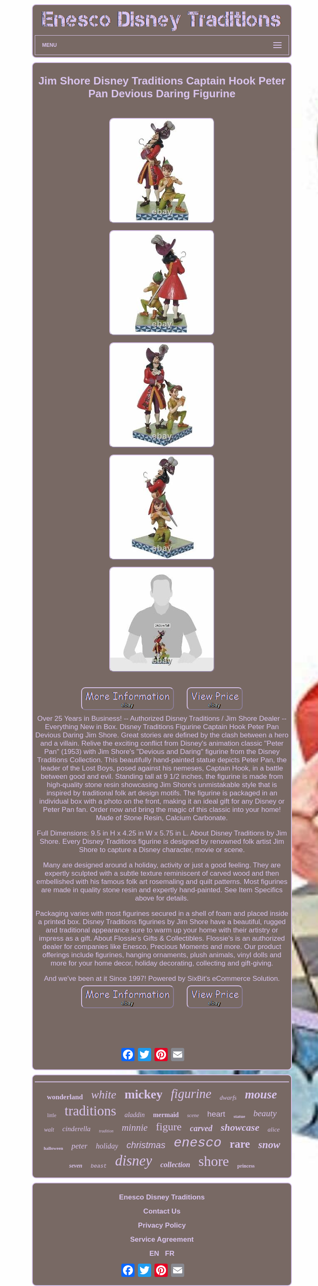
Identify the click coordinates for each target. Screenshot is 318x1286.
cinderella (77, 1129)
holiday (107, 1146)
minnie (135, 1127)
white (103, 1094)
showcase (240, 1127)
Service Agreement (161, 1239)
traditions (90, 1110)
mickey (144, 1094)
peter (79, 1146)
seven (75, 1166)
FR (170, 1253)
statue (239, 1116)
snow (269, 1144)
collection (175, 1165)
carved (201, 1128)
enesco (198, 1143)
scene (193, 1115)
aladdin (135, 1114)
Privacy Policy (162, 1225)
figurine (191, 1093)
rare (240, 1144)
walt (49, 1130)
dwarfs (228, 1097)
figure (169, 1127)
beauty (265, 1113)
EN (154, 1253)
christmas (145, 1145)
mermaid (166, 1114)
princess (246, 1166)
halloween (53, 1148)
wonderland (65, 1097)
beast (99, 1166)
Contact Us (162, 1211)
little (51, 1115)
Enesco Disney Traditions (162, 1197)
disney (133, 1161)
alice (273, 1129)
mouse (261, 1094)
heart (216, 1114)
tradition (106, 1131)
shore (213, 1161)
